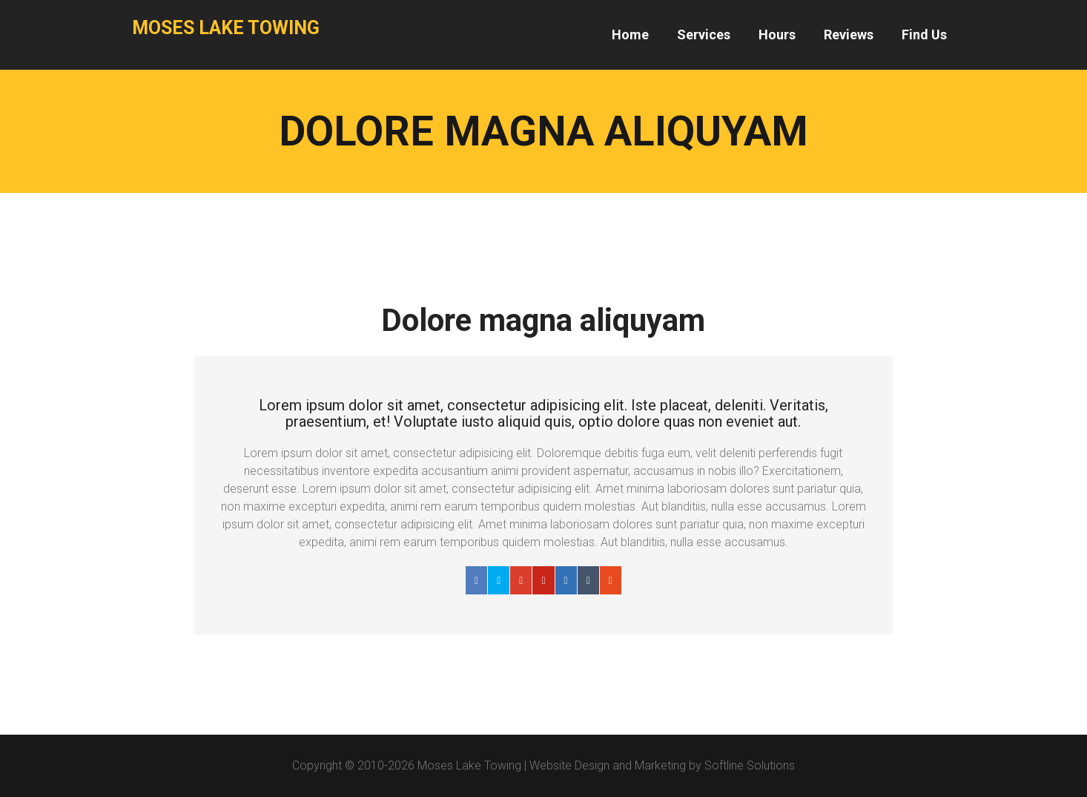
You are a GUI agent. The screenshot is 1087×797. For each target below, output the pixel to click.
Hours (777, 34)
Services (703, 34)
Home (630, 34)
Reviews (848, 34)
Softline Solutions (749, 765)
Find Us (924, 34)
